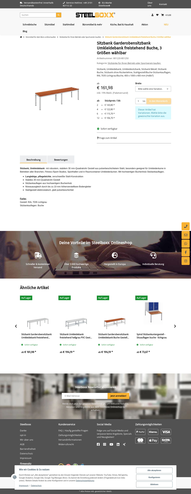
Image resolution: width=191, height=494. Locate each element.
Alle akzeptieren (154, 470)
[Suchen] (38, 15)
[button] (152, 15)
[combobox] (153, 89)
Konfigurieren (154, 477)
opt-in (23, 435)
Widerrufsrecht (66, 444)
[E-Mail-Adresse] (85, 396)
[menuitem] (29, 24)
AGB (22, 444)
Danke (23, 430)
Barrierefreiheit (28, 448)
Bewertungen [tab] (61, 159)
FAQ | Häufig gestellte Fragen (73, 430)
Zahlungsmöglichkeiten (70, 435)
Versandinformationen (70, 439)
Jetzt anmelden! (118, 395)
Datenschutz (26, 453)
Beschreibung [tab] (33, 159)
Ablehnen (154, 484)
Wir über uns (26, 439)
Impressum (26, 458)
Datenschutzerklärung (85, 481)
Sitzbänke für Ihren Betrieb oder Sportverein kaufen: (134, 63)
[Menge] (138, 101)
